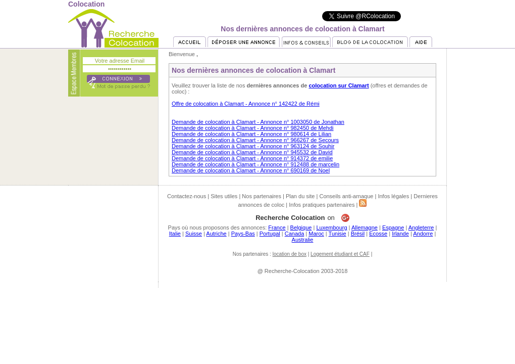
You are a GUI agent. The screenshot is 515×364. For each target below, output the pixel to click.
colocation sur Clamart (338, 85)
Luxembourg (331, 227)
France (276, 227)
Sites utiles (224, 196)
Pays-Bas (243, 234)
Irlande (400, 234)
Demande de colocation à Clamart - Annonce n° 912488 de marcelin (255, 164)
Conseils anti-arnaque (346, 196)
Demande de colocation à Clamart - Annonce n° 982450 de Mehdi (253, 128)
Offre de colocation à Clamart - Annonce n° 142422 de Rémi (246, 104)
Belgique (301, 227)
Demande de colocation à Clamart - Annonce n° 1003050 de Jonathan (258, 122)
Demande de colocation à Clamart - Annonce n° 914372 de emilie (252, 158)
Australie (303, 240)
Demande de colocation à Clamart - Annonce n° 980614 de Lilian (251, 134)
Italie (175, 234)
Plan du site (300, 196)
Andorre (423, 234)
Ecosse (378, 234)
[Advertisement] (257, 310)
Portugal (270, 234)
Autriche (216, 234)
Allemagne (364, 227)
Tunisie (337, 234)
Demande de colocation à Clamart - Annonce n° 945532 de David (252, 152)
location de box (289, 254)
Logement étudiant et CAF (340, 254)
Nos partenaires (261, 196)
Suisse (193, 234)
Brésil (358, 234)
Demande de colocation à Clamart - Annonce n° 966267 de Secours (255, 140)
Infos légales (393, 196)
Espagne (393, 227)
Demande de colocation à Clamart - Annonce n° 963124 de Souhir (253, 146)
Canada (294, 234)
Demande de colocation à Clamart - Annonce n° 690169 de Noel (251, 170)
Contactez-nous (186, 196)
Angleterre (421, 227)
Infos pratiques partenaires (321, 205)
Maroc (316, 234)
